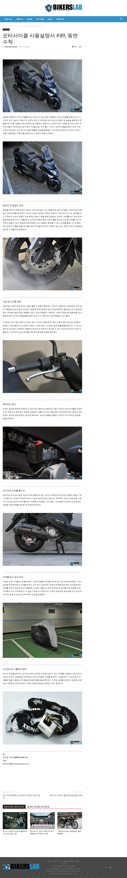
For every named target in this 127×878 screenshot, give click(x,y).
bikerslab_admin (11, 47)
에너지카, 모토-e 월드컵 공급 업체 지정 (66, 795)
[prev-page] (4, 838)
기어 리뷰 (40, 19)
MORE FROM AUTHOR (38, 807)
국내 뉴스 (8, 19)
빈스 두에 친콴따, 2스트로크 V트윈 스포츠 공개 (21, 796)
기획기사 (19, 19)
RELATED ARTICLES (14, 807)
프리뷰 (29, 19)
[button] (121, 19)
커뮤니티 (60, 19)
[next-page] (8, 838)
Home (5, 26)
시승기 (50, 19)
